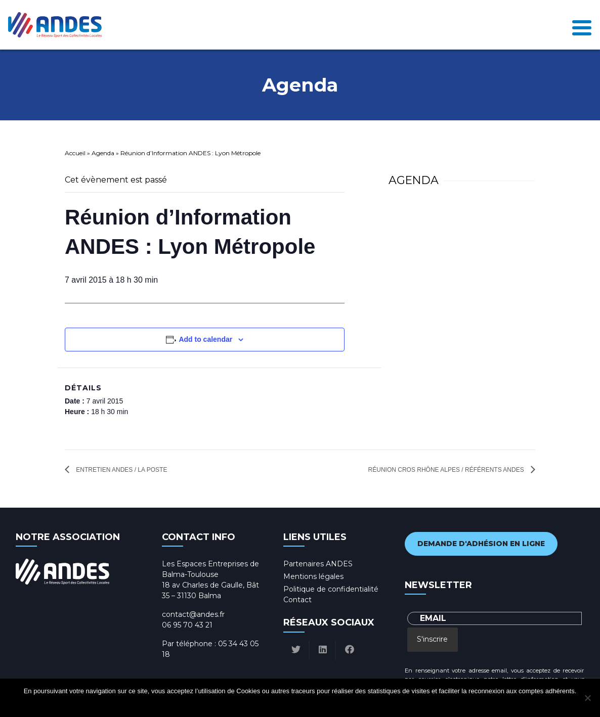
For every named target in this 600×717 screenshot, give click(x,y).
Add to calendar (205, 339)
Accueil (75, 153)
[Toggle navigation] (582, 25)
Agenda (103, 153)
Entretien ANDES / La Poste (120, 469)
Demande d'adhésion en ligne (481, 543)
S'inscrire (432, 639)
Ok (262, 704)
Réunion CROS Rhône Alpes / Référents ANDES (447, 469)
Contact (297, 599)
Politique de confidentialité (330, 589)
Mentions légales (313, 576)
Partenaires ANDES (318, 563)
